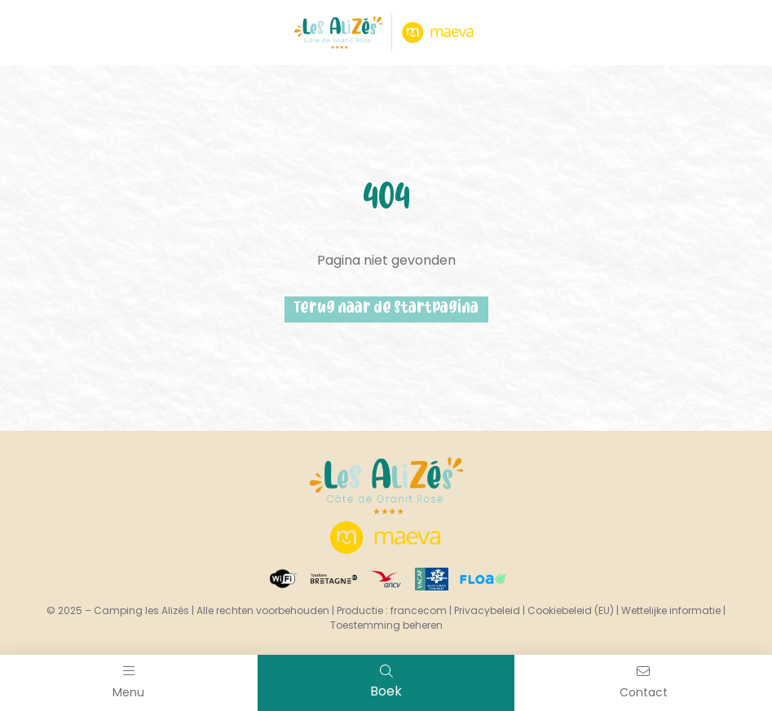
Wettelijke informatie (671, 610)
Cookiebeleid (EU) (570, 610)
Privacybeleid (487, 610)
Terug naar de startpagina (386, 309)
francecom (418, 610)
